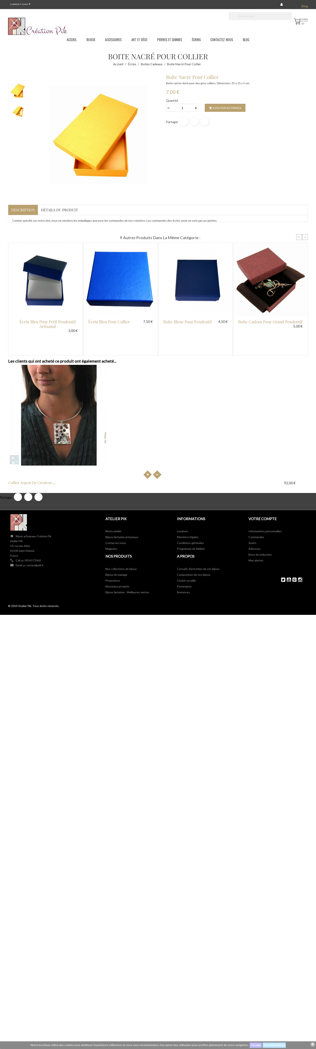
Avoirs (252, 506)
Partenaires (184, 550)
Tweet (194, 121)
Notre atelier (113, 494)
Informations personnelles (265, 494)
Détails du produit (59, 210)
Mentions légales (188, 500)
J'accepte (256, 1045)
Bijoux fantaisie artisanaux (121, 500)
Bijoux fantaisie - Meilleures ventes (127, 555)
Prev (299, 237)
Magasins (111, 512)
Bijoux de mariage (116, 538)
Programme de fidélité (191, 512)
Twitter (281, 543)
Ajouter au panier (225, 108)
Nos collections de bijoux (121, 532)
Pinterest (205, 121)
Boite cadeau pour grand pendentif (270, 321)
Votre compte (262, 482)
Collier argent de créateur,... (39, 446)
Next (305, 237)
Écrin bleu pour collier (109, 321)
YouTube (287, 543)
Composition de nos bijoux (193, 538)
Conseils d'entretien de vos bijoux (198, 532)
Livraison (182, 494)
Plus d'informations (274, 1045)
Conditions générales (190, 506)
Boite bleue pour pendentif (187, 321)
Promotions (112, 544)
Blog (304, 6)
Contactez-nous (115, 506)
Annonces (183, 555)
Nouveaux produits (117, 550)
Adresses (254, 512)
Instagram (298, 543)
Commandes (256, 500)
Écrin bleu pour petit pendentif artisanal (48, 324)
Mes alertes (255, 524)
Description (23, 210)
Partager (184, 121)
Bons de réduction (260, 518)
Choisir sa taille (186, 544)
